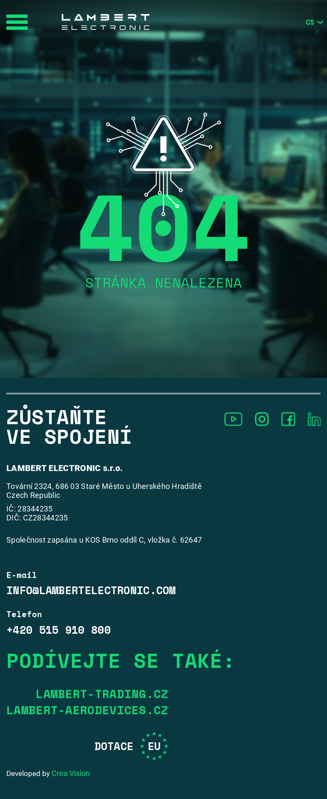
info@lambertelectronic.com (91, 590)
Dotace (132, 746)
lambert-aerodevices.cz (87, 710)
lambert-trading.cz (102, 694)
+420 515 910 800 (58, 630)
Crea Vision (71, 773)
